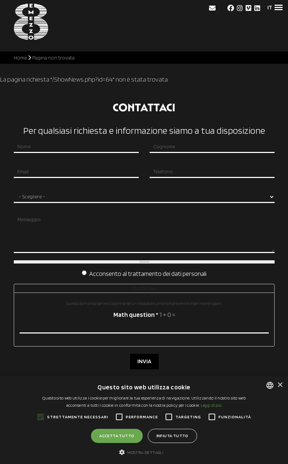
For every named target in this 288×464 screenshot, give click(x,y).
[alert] (144, 420)
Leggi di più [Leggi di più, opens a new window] (211, 405)
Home (20, 58)
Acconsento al (144, 274)
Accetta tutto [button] (116, 435)
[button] (144, 451)
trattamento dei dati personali (167, 274)
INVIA (144, 361)
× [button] (280, 385)
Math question (135, 314)
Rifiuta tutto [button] (172, 435)
